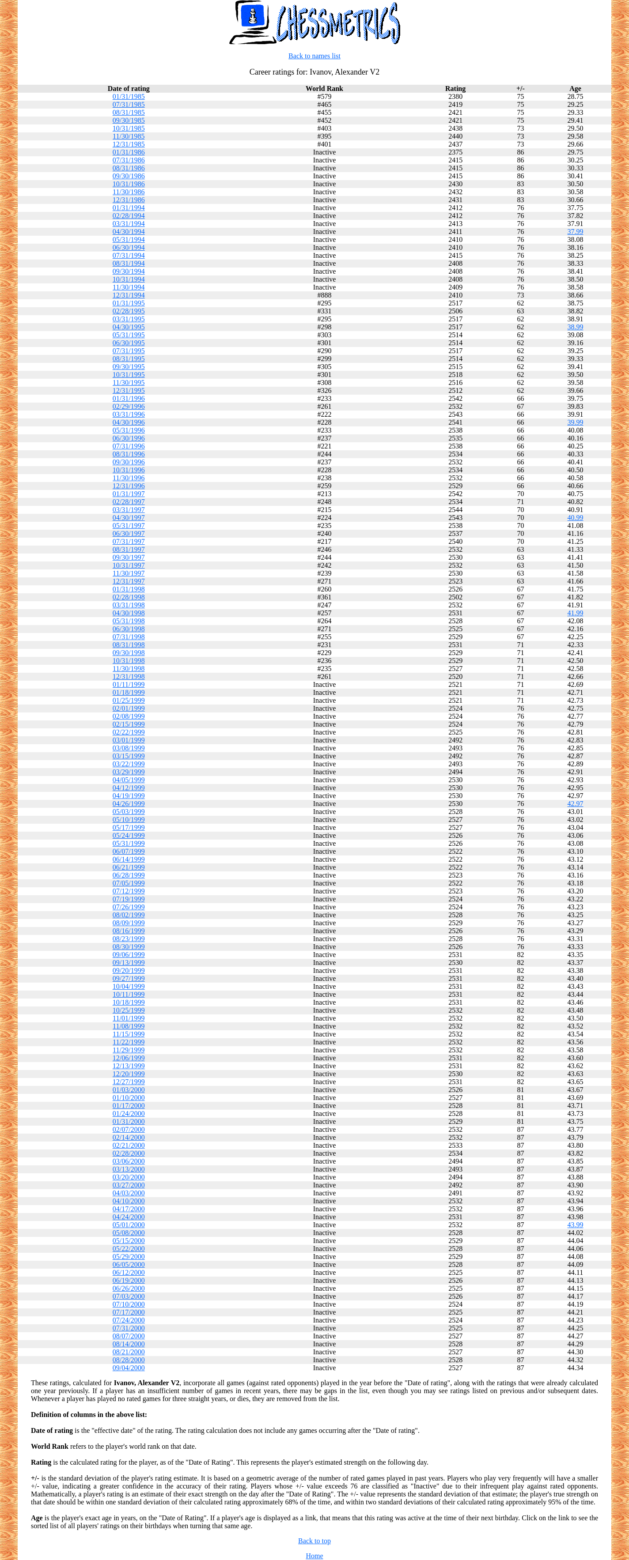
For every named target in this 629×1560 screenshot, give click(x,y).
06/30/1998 (129, 629)
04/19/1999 (129, 795)
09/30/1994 (129, 271)
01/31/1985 (129, 96)
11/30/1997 (128, 573)
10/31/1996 (129, 470)
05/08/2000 (129, 1232)
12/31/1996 (129, 486)
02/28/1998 (129, 597)
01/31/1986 (129, 152)
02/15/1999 (129, 724)
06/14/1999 (129, 859)
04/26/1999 (129, 803)
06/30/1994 (129, 247)
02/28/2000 (129, 1153)
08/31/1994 (129, 263)
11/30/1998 (128, 668)
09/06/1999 (129, 954)
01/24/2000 (129, 1113)
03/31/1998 (129, 605)
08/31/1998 (129, 644)
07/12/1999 (129, 891)
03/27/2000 (129, 1185)
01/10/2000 (129, 1097)
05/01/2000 (129, 1224)
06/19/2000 (129, 1280)
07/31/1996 (129, 446)
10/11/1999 (128, 994)
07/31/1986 (129, 160)
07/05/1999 (129, 883)
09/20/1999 (129, 970)
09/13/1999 (129, 962)
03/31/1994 (129, 223)
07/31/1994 (129, 255)
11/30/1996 (128, 478)
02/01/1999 (129, 708)
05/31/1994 (129, 239)
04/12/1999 (129, 787)
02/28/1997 (129, 501)
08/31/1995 (129, 358)
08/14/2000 (129, 1344)
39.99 (576, 422)
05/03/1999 (129, 811)
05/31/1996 (129, 430)
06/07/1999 (129, 851)
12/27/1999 (129, 1081)
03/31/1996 (129, 414)
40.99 (576, 517)
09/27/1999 (129, 978)
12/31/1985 (129, 144)
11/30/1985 (128, 136)
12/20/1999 (129, 1074)
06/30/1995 (129, 343)
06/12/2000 (129, 1272)
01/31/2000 (129, 1121)
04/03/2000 (129, 1193)
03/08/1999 (129, 748)
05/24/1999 (129, 835)
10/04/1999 (129, 986)
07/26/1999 (129, 907)
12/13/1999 (129, 1066)
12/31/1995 (129, 390)
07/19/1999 (129, 899)
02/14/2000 (129, 1137)
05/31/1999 (129, 843)
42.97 (576, 803)
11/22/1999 (128, 1042)
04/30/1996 (129, 422)
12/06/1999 (129, 1058)
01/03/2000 (129, 1089)
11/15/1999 (128, 1034)
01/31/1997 (129, 493)
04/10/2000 (129, 1201)
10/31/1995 (129, 374)
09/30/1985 (129, 120)
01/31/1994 (129, 207)
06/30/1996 (129, 438)
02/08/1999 (129, 716)
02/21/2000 (129, 1145)
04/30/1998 (129, 613)
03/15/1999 (129, 756)
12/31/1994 (129, 295)
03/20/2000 (129, 1177)
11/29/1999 (128, 1050)
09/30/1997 (129, 557)
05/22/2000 (129, 1248)
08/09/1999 (129, 923)
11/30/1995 (128, 382)
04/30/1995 (129, 327)
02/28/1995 (129, 311)
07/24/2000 (129, 1320)
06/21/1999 (129, 867)
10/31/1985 (129, 128)
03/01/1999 (129, 740)
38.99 (576, 327)
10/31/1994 (129, 279)
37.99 (576, 231)
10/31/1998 (129, 660)
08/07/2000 (129, 1336)
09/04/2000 (129, 1368)
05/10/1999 (129, 819)
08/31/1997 (129, 549)
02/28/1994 (129, 215)
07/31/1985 (129, 104)
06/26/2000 (129, 1288)
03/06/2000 (129, 1161)
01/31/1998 (129, 589)
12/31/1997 (129, 581)
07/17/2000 (129, 1312)
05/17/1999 (129, 827)
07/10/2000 (129, 1304)
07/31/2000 (129, 1328)
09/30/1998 (129, 652)
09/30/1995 (129, 366)
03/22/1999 (129, 764)
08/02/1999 (129, 915)
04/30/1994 (129, 231)
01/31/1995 (129, 303)
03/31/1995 (129, 319)
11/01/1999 (128, 1018)
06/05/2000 (129, 1264)
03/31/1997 (129, 509)
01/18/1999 (129, 692)
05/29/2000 (129, 1256)
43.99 (576, 1224)
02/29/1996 (129, 406)
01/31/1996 (129, 398)
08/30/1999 (129, 946)
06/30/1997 (129, 533)
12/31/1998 (129, 676)
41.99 (576, 613)
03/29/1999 (129, 772)
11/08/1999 (128, 1026)
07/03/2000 (129, 1296)
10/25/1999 (129, 1010)
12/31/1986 (129, 199)
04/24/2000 (129, 1217)
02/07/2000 (129, 1129)
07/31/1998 (129, 637)
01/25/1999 (129, 700)
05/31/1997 (129, 525)
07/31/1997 (129, 541)
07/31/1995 (129, 350)
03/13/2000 (129, 1169)
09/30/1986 (129, 176)
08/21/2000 (129, 1352)
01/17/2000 (129, 1105)
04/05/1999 (129, 780)
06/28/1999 (129, 875)
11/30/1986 (128, 192)
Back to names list (314, 56)
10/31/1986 (129, 184)
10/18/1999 (129, 1002)
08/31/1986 (129, 168)
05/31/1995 (129, 335)
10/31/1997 (129, 565)
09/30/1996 (129, 462)
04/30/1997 (129, 517)
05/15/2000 (129, 1240)
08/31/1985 (129, 112)
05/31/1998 (129, 621)
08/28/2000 (129, 1360)
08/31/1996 (129, 454)
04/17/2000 (129, 1209)
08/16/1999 (129, 930)
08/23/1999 (129, 938)
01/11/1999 (128, 684)
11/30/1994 (128, 287)
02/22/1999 (129, 732)
